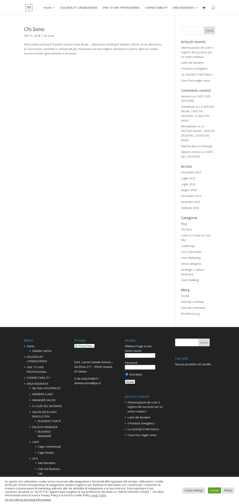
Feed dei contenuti (192, 302)
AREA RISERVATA (183, 7)
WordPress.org (190, 313)
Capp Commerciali (49, 446)
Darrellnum (188, 106)
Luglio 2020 (188, 184)
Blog (184, 223)
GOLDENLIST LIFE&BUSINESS (79, 7)
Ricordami (134, 374)
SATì (35, 458)
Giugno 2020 (189, 190)
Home (48, 7)
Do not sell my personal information (28, 499)
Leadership (188, 246)
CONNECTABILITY (156, 7)
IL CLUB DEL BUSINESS (47, 406)
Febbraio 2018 (190, 208)
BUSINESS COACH (49, 421)
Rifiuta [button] (228, 490)
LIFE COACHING (191, 252)
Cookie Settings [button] (194, 490)
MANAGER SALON (43, 400)
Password (131, 363)
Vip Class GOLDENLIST (46, 388)
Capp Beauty (46, 452)
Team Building (190, 280)
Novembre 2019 (191, 196)
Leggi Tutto (98, 495)
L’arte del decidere (192, 62)
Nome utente (133, 351)
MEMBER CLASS (42, 394)
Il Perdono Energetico (194, 68)
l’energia (207, 146)
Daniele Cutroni (42, 351)
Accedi (185, 296)
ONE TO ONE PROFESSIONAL (121, 7)
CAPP (35, 442)
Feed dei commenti (193, 308)
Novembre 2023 (191, 172)
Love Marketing (190, 258)
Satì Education (47, 463)
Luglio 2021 (188, 178)
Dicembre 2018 (190, 202)
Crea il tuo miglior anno (195, 80)
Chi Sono (34, 29)
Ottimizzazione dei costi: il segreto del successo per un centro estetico (197, 52)
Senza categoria (191, 263)
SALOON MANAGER (44, 427)
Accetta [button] (214, 490)
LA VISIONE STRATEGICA (196, 74)
